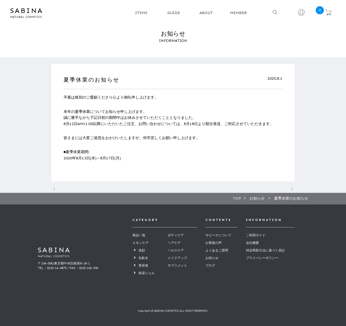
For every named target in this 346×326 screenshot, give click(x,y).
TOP (237, 198)
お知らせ (211, 258)
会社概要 (252, 243)
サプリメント (177, 265)
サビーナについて (218, 235)
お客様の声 (213, 243)
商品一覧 (138, 235)
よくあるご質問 (216, 250)
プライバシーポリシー (262, 258)
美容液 (143, 265)
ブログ (210, 265)
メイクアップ (177, 258)
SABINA (42, 12)
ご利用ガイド (255, 235)
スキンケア (140, 243)
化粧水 (143, 258)
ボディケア (176, 235)
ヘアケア (174, 243)
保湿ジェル (146, 273)
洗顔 (141, 250)
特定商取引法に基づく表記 (265, 250)
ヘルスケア (176, 250)
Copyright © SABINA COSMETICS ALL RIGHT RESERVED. (173, 310)
